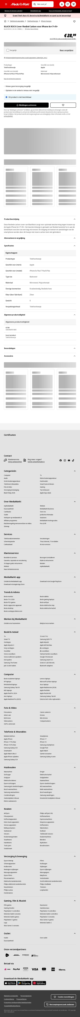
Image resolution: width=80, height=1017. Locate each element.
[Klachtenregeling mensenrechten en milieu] (17, 523)
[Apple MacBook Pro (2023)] (12, 699)
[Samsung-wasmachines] (11, 792)
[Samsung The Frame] (10, 663)
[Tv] (41, 475)
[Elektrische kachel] (45, 775)
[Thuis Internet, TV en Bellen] (49, 541)
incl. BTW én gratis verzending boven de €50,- (63, 39)
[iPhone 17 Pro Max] (10, 742)
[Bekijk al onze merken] (47, 623)
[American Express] (53, 969)
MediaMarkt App (35, 11)
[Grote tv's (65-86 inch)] (47, 663)
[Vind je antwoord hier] (15, 462)
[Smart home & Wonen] (47, 484)
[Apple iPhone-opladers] (11, 757)
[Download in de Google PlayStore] (50, 581)
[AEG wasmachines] (46, 786)
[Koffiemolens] (44, 825)
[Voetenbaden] (44, 878)
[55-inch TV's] (44, 636)
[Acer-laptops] (8, 696)
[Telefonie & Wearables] (11, 484)
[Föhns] (42, 861)
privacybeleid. (8, 116)
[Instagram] (66, 460)
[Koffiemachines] (45, 816)
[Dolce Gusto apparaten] (11, 822)
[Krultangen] (43, 864)
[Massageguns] (44, 872)
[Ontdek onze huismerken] (12, 623)
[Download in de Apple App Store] (14, 584)
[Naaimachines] (44, 780)
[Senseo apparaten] (10, 825)
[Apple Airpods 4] (9, 645)
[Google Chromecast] (46, 657)
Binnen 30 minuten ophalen (13, 11)
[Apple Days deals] (45, 493)
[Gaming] (42, 487)
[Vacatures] (43, 518)
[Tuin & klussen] (44, 490)
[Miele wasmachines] (46, 789)
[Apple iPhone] (8, 739)
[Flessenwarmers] (9, 878)
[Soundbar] (7, 651)
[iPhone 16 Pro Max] (10, 745)
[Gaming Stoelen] (9, 908)
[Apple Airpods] (44, 642)
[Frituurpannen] (8, 816)
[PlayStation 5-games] (10, 920)
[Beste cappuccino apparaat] (13, 605)
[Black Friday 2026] (9, 493)
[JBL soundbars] (44, 651)
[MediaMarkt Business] (47, 509)
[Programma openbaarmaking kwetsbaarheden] (17, 1002)
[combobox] (44, 4)
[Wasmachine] (8, 772)
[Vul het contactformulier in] (36, 462)
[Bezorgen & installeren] (47, 557)
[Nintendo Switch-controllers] (49, 914)
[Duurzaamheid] (8, 509)
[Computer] (7, 475)
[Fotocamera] (8, 712)
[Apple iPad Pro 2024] (10, 693)
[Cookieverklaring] (9, 999)
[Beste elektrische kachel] (48, 608)
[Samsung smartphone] (47, 745)
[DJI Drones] (7, 718)
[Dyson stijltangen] (45, 869)
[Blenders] (43, 840)
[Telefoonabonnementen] (12, 539)
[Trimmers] (43, 887)
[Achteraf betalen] (62, 969)
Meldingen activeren (26, 105)
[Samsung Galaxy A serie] (48, 757)
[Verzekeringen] (44, 539)
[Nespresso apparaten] (47, 822)
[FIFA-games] (7, 905)
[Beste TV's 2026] (9, 599)
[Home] (5, 21)
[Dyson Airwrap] (8, 861)
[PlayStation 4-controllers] (48, 911)
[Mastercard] (44, 969)
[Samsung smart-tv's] (46, 660)
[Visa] (34, 969)
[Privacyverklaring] (21, 999)
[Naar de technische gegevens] (12, 78)
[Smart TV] (7, 639)
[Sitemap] (6, 526)
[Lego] (5, 923)
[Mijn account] (61, 4)
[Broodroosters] (44, 846)
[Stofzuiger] (7, 775)
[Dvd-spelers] (8, 660)
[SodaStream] (8, 848)
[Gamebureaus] (44, 908)
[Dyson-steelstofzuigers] (47, 783)
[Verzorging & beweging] (11, 490)
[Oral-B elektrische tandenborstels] (51, 881)
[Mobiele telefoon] (9, 736)
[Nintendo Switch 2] (46, 923)
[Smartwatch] (8, 751)
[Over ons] (43, 512)
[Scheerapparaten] (9, 864)
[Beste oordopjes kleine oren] (13, 611)
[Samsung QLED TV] (46, 639)
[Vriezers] (6, 834)
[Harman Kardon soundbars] (48, 654)
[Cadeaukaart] (8, 544)
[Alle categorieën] (6, 4)
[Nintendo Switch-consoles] (12, 914)
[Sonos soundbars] (9, 654)
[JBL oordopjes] (44, 648)
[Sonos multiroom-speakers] (12, 657)
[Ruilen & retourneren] (46, 560)
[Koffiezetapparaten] (10, 819)
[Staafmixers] (8, 840)
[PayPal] (16, 969)
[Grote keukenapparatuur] (12, 481)
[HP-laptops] (7, 682)
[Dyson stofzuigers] (10, 783)
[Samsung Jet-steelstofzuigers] (13, 786)
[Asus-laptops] (44, 684)
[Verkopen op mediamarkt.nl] (13, 518)
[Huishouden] (44, 481)
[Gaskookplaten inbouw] (11, 798)
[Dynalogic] (25, 955)
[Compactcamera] (45, 721)
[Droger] (42, 772)
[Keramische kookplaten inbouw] (50, 798)
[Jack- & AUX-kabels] (10, 666)
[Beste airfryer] (44, 602)
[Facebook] (61, 460)
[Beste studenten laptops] (12, 679)
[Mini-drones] (44, 718)
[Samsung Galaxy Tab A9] (48, 696)
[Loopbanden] (44, 890)
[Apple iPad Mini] (45, 690)
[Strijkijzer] (7, 778)
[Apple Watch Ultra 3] (10, 754)
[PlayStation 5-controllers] (12, 911)
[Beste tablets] (44, 596)
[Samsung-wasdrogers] (47, 795)
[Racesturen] (43, 905)
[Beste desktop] (8, 608)
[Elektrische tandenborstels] (12, 881)
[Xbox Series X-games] (47, 920)
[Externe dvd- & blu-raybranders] (50, 699)
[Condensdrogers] (9, 795)
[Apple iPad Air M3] (45, 693)
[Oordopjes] (7, 642)
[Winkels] (42, 506)
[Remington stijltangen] (11, 869)
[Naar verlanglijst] (67, 4)
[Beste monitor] (8, 596)
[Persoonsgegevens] (26, 996)
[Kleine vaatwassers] (10, 801)
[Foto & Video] (8, 487)
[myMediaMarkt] (9, 506)
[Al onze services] (45, 544)
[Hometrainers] (8, 893)
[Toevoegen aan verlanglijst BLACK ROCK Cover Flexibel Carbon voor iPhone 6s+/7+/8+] (74, 21)
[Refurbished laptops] (10, 684)
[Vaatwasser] (8, 831)
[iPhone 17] (43, 739)
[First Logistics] (34, 955)
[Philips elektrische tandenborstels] (15, 884)
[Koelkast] (43, 831)
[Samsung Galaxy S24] (11, 760)
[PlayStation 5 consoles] (47, 917)
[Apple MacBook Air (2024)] (48, 687)
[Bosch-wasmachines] (10, 789)
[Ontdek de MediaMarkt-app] (13, 581)
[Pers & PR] (43, 523)
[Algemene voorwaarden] (11, 996)
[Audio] (6, 478)
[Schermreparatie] (9, 541)
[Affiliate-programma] (10, 521)
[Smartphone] (44, 736)
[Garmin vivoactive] (45, 754)
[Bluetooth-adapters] (46, 666)
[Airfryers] (6, 813)
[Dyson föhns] (8, 875)
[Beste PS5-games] (9, 602)
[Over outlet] (43, 938)
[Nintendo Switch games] (11, 917)
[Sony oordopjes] (9, 648)
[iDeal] (7, 969)
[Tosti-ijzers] (7, 846)
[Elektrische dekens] (10, 780)
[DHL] (16, 955)
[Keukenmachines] (45, 837)
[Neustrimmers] (8, 887)
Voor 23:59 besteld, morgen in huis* (60, 11)
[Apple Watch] (44, 751)
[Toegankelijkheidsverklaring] (12, 1006)
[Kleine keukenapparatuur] (48, 478)
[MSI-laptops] (8, 690)
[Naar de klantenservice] (11, 569)
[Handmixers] (8, 843)
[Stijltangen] (43, 866)
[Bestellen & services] (10, 557)
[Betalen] (42, 563)
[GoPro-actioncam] (9, 724)
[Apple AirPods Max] (46, 645)
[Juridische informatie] (46, 515)
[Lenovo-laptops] (45, 679)
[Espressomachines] (46, 819)
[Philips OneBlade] (45, 884)
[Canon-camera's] (45, 712)
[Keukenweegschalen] (10, 837)
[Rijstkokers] (43, 843)
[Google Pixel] (44, 748)
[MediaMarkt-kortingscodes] (48, 521)
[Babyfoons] (43, 875)
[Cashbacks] (7, 512)
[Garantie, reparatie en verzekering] (15, 560)
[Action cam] (7, 715)
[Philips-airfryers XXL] (46, 813)
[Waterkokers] (44, 828)
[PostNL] (7, 955)
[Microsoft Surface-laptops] (48, 682)
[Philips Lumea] (8, 890)
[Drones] (42, 715)
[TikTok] (74, 460)
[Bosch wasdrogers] (46, 792)
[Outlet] (6, 515)
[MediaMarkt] (20, 4)
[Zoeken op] (34, 4)
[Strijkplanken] (44, 778)
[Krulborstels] (8, 866)
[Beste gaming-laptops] (47, 599)
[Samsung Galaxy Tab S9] (12, 687)
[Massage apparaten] (10, 872)
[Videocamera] (8, 721)
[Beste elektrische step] (47, 605)
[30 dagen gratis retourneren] (13, 563)
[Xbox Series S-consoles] (11, 926)
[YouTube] (70, 460)
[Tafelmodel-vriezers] (46, 834)
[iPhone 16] (43, 742)
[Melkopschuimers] (9, 828)
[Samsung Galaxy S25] (11, 748)
